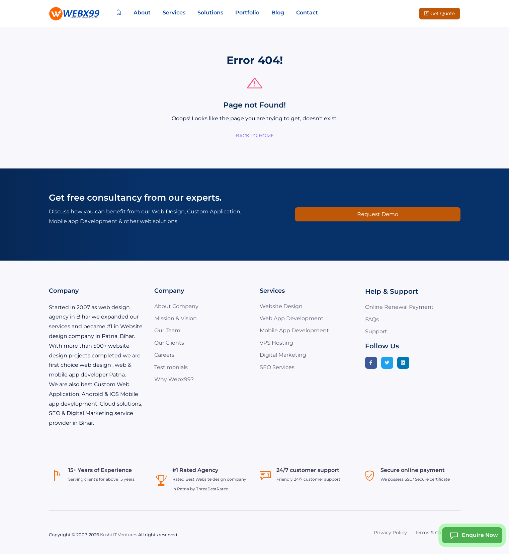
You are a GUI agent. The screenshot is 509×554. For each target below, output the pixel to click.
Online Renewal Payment (399, 307)
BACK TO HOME (255, 136)
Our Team (167, 330)
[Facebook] (371, 363)
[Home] (119, 12)
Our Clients (169, 343)
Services (174, 12)
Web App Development (292, 318)
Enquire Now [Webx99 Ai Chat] (471, 535)
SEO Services (277, 367)
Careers (164, 355)
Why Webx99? (174, 379)
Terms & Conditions (437, 533)
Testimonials (171, 367)
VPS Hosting (276, 343)
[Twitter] (387, 363)
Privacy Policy (390, 533)
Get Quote (439, 13)
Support (376, 331)
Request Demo (377, 214)
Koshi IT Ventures (118, 534)
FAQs (372, 319)
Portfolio (247, 12)
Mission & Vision (175, 318)
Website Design (281, 306)
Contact (307, 12)
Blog (277, 12)
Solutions (210, 12)
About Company (176, 306)
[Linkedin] (403, 363)
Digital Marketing (283, 355)
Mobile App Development (294, 330)
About (142, 12)
